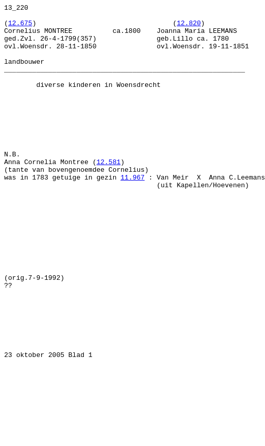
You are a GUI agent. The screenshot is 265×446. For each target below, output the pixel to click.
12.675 (20, 27)
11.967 (132, 212)
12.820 (188, 27)
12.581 (108, 194)
